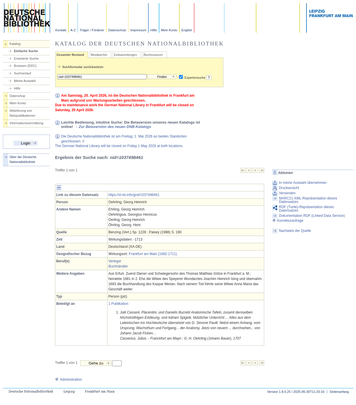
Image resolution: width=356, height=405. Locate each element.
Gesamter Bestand (70, 54)
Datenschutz (117, 30)
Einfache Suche (26, 51)
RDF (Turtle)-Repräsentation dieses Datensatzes (306, 208)
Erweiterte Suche (26, 58)
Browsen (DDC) (25, 65)
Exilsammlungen (125, 54)
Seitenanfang (339, 391)
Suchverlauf (22, 73)
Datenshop (17, 96)
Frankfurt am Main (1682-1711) (153, 254)
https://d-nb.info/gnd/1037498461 (133, 195)
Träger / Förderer (92, 30)
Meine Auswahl (25, 81)
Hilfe (153, 30)
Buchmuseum (153, 54)
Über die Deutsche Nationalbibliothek (23, 159)
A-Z (73, 30)
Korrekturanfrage (287, 221)
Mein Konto (169, 30)
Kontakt (60, 30)
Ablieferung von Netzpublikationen (22, 113)
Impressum (138, 30)
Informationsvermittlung (26, 123)
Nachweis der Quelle (295, 231)
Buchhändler (118, 266)
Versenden (287, 193)
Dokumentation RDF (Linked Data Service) (312, 216)
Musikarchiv (99, 54)
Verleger (114, 261)
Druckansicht (289, 188)
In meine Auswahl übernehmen (303, 183)
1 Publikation (118, 304)
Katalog (15, 43)
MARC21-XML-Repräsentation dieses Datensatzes (308, 200)
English (186, 30)
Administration (68, 379)
